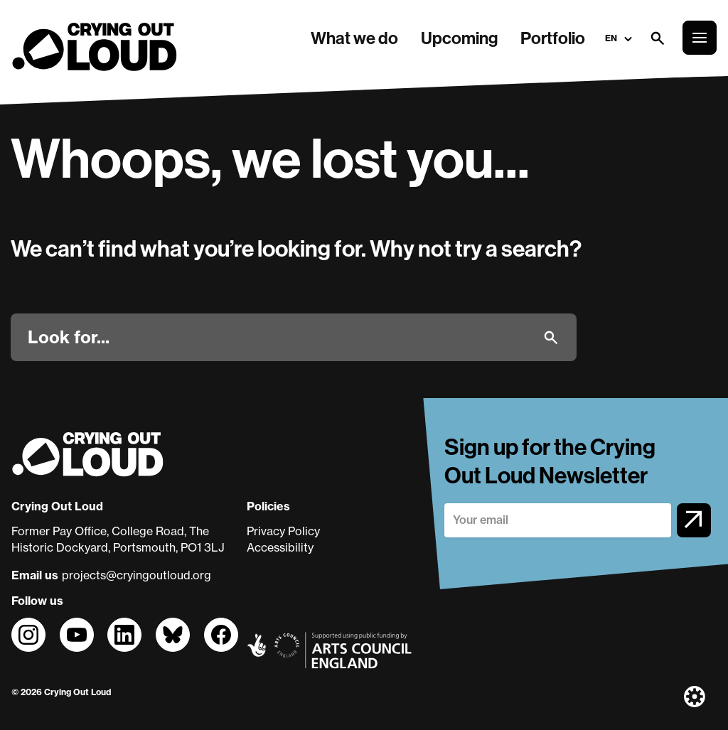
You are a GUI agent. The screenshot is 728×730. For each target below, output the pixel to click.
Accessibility (280, 547)
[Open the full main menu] (699, 38)
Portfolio (552, 37)
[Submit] (551, 337)
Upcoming (459, 37)
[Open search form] (657, 38)
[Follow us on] (28, 635)
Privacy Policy (283, 531)
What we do (354, 37)
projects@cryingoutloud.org (136, 575)
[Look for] (280, 336)
